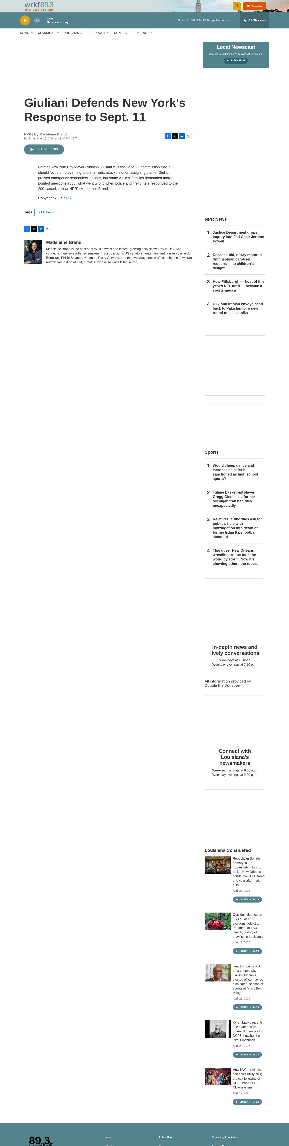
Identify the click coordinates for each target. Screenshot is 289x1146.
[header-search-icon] (238, 11)
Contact (121, 41)
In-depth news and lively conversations (234, 659)
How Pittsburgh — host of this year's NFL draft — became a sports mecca (239, 294)
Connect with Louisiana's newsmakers (235, 766)
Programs (73, 41)
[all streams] (254, 29)
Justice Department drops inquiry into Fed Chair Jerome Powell (238, 245)
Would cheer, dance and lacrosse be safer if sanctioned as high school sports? (235, 481)
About (142, 41)
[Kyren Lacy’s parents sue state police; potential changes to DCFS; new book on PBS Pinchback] (218, 1037)
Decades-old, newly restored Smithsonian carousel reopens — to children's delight (237, 270)
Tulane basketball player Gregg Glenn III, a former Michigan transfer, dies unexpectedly (234, 507)
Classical (46, 41)
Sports (212, 460)
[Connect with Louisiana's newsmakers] (235, 727)
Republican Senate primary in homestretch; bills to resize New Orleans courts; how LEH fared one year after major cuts (249, 880)
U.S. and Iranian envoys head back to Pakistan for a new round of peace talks (238, 317)
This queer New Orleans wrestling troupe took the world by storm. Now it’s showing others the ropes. (235, 565)
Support (98, 41)
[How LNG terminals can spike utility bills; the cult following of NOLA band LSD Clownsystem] (218, 1084)
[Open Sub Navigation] (32, 41)
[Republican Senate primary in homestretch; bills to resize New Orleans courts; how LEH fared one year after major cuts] (218, 873)
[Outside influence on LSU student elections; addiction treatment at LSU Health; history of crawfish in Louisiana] (218, 929)
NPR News (46, 221)
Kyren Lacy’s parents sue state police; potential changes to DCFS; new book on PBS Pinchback (248, 1039)
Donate (258, 10)
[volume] (37, 29)
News (24, 41)
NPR (67, 207)
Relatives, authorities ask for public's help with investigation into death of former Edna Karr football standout (237, 536)
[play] (25, 29)
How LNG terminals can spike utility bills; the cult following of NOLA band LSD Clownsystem (247, 1087)
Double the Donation (222, 694)
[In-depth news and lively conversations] (235, 617)
